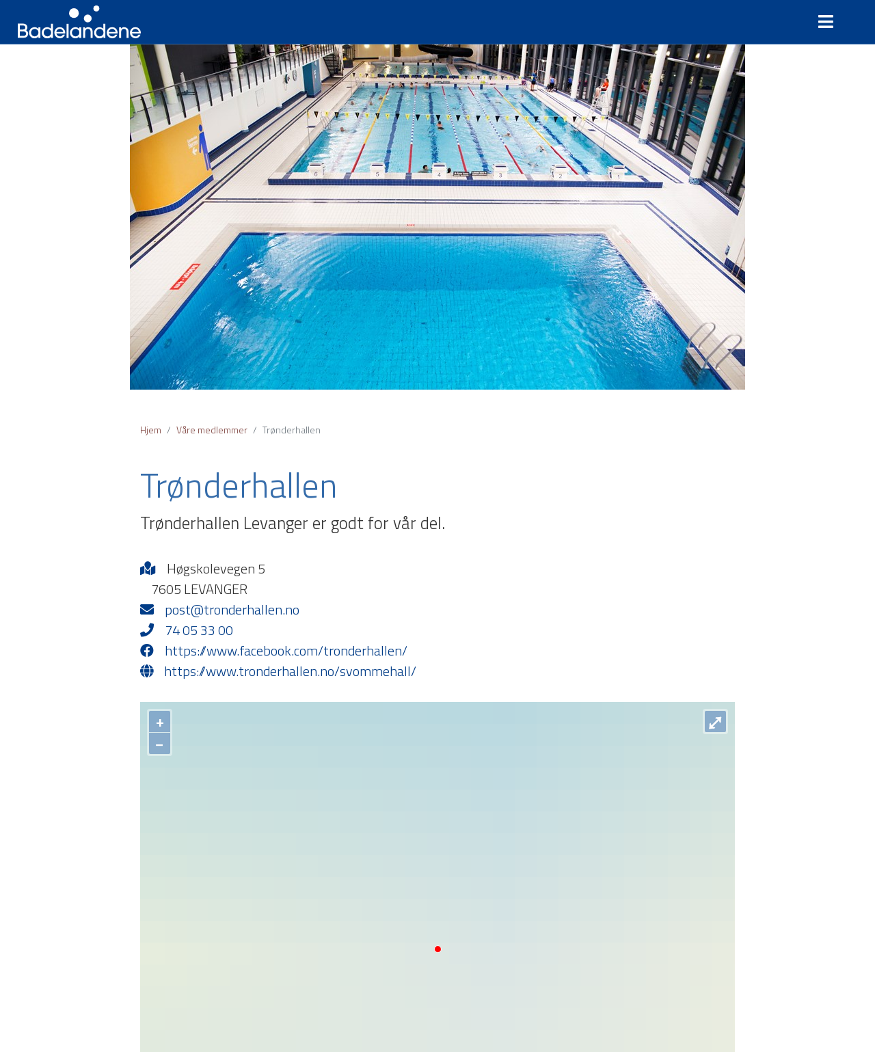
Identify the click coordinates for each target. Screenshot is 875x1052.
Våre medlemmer (211, 429)
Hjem (150, 429)
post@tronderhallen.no (219, 609)
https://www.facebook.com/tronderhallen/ (273, 650)
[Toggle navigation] (831, 22)
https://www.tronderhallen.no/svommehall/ (278, 671)
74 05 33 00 (186, 630)
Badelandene (79, 21)
